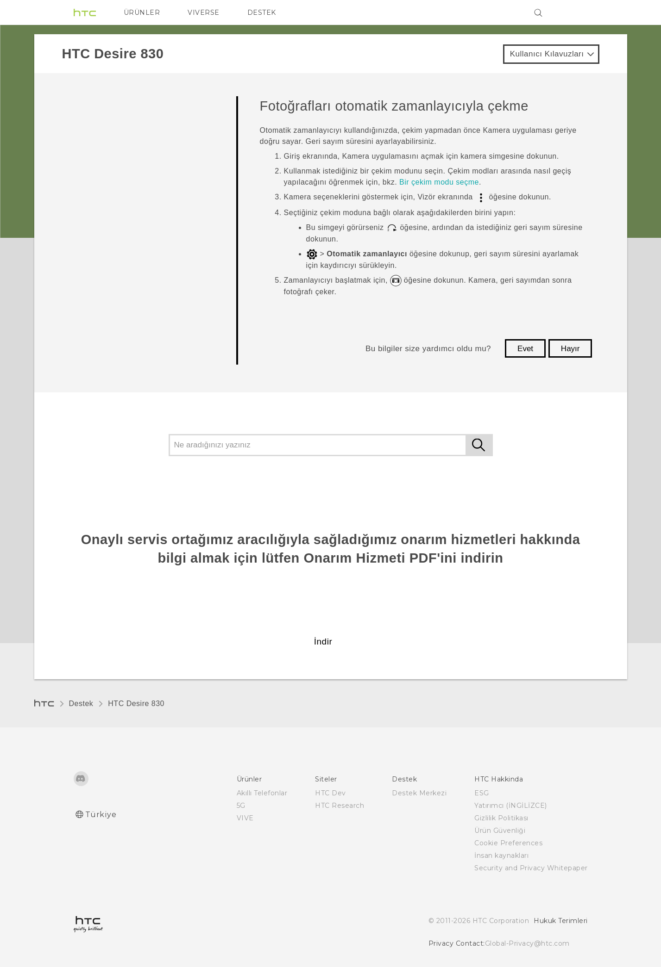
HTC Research (339, 805)
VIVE (245, 818)
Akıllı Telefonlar (262, 793)
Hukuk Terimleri (561, 921)
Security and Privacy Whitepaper (531, 868)
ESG (481, 793)
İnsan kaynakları (501, 855)
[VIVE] (575, 12)
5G (241, 805)
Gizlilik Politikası (501, 818)
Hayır (570, 348)
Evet (525, 348)
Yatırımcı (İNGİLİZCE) (510, 805)
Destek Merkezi (419, 793)
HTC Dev (330, 793)
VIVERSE (204, 12)
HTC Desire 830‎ (136, 703)
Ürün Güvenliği (499, 830)
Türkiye (101, 814)
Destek (81, 703)
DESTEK (261, 12)
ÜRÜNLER (142, 12)
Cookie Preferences (508, 843)
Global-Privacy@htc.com (527, 943)
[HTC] (85, 12)
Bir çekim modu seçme (439, 182)
